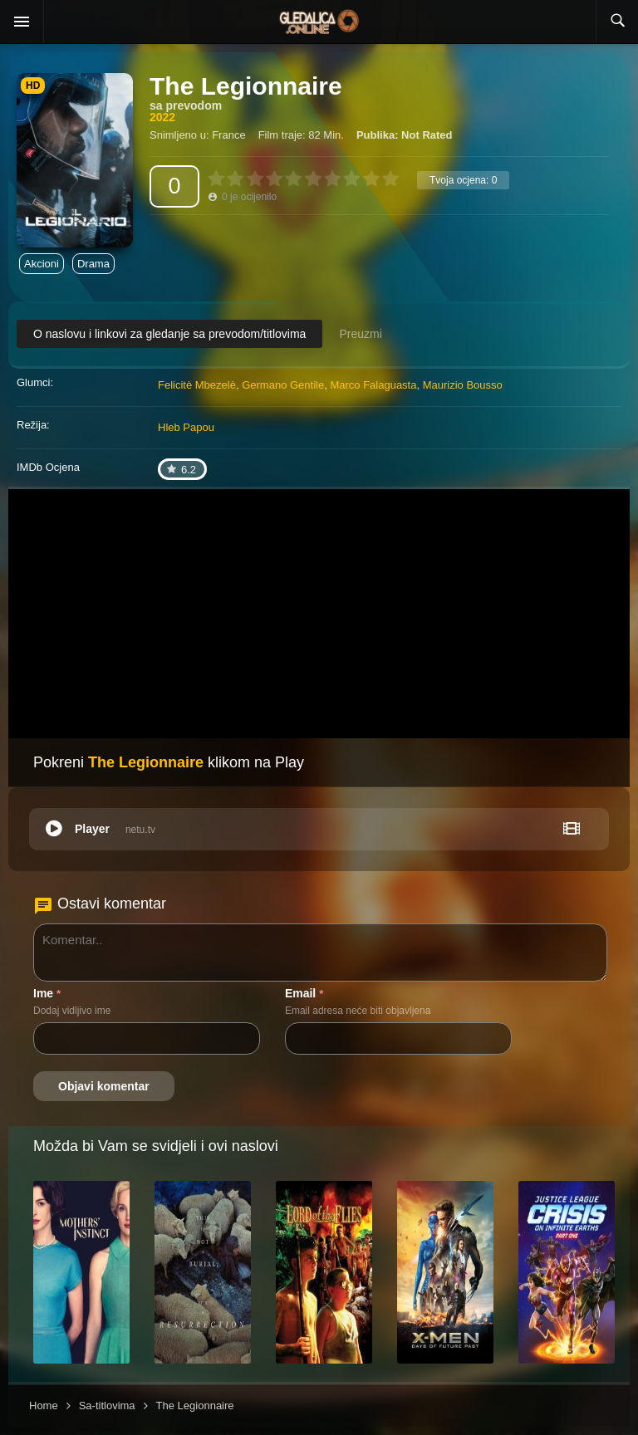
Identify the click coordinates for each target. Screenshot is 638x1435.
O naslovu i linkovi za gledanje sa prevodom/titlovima (169, 333)
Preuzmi (360, 333)
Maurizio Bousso (463, 385)
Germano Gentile (283, 385)
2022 (162, 117)
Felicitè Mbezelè (197, 385)
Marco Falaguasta (373, 385)
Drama (93, 263)
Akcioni (41, 263)
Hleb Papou (186, 427)
